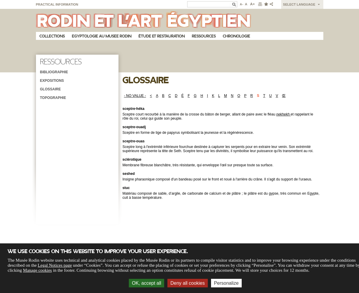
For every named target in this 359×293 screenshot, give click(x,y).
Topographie (53, 98)
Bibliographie (54, 72)
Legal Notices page (55, 265)
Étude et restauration (162, 36)
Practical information (57, 4)
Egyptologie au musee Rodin (101, 36)
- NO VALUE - (135, 96)
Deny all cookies (187, 283)
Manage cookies (37, 270)
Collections (52, 36)
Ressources (204, 36)
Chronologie (236, 36)
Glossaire (50, 89)
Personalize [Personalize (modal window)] (226, 283)
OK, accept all (146, 283)
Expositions (52, 81)
